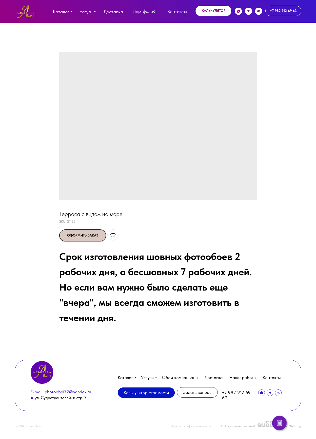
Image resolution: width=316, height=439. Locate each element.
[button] (213, 11)
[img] (25, 13)
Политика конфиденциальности (191, 426)
